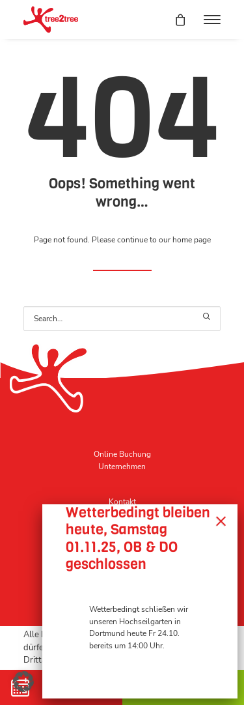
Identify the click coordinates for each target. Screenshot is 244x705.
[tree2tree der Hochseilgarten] (50, 19)
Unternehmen (122, 466)
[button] (212, 19)
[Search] (122, 318)
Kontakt (122, 501)
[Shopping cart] (174, 19)
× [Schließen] (221, 520)
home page (191, 240)
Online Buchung (122, 454)
